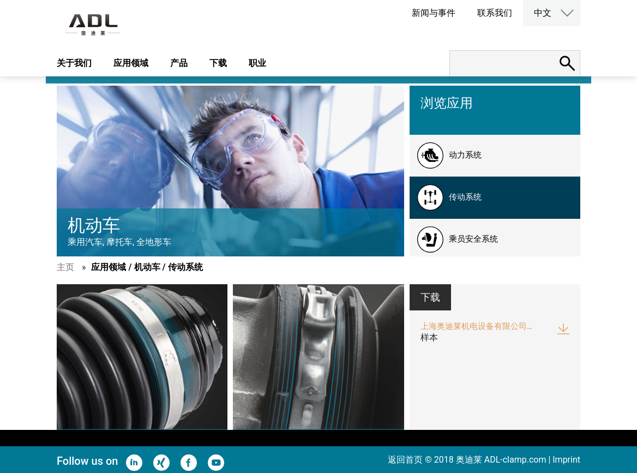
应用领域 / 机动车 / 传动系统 (146, 267)
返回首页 (405, 459)
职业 (257, 63)
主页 (65, 267)
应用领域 (130, 63)
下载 (218, 63)
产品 (179, 63)
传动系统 (465, 197)
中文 (542, 13)
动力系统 (465, 155)
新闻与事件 (433, 13)
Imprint (566, 459)
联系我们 (494, 13)
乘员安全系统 (473, 239)
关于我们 (74, 63)
